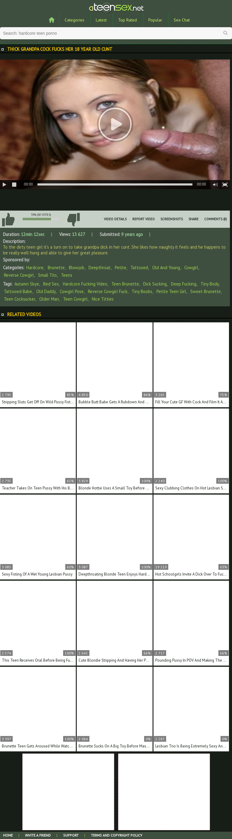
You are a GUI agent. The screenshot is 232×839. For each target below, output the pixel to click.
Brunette (56, 267)
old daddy (46, 291)
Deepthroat (100, 267)
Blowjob (76, 267)
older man (49, 299)
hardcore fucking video (85, 284)
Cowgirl (191, 267)
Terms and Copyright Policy (116, 835)
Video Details (115, 219)
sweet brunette (205, 291)
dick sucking (155, 284)
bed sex (51, 284)
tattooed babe (18, 291)
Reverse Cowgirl (19, 275)
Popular (155, 20)
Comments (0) (215, 219)
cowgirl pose (72, 291)
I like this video (8, 219)
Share (193, 219)
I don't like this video (73, 219)
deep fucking (183, 284)
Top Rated (127, 20)
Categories (74, 20)
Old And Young (166, 267)
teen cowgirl (75, 299)
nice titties (103, 299)
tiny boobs (142, 291)
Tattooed (139, 267)
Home (8, 835)
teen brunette (125, 284)
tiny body (210, 284)
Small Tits (47, 275)
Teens (66, 275)
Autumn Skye (26, 284)
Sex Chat (182, 20)
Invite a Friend (38, 835)
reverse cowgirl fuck (107, 291)
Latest (101, 20)
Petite (120, 267)
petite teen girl (171, 291)
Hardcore (35, 267)
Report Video (143, 219)
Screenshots (171, 219)
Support (71, 835)
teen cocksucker (19, 299)
